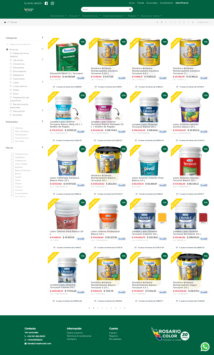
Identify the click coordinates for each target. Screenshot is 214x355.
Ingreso (113, 333)
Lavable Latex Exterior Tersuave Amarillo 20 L (145, 232)
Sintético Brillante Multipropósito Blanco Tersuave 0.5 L (144, 285)
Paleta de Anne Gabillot (19, 55)
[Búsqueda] (130, 9)
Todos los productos (18, 44)
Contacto (72, 339)
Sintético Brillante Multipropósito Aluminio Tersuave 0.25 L (104, 71)
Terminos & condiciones (79, 336)
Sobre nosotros (75, 333)
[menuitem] (132, 3)
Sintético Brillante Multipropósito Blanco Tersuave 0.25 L (103, 285)
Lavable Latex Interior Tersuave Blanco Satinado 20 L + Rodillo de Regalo (107, 124)
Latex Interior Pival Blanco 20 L (66, 232)
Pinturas (14, 49)
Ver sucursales (31, 332)
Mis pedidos (115, 339)
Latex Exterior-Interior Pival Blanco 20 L (148, 179)
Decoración (19, 111)
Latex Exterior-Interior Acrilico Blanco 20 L (186, 125)
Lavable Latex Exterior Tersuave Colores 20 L (62, 286)
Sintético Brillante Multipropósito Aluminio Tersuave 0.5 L (145, 71)
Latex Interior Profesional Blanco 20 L (105, 232)
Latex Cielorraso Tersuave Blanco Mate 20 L (64, 179)
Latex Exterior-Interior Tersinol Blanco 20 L (186, 179)
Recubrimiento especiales (19, 106)
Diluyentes (18, 67)
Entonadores (19, 71)
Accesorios (19, 64)
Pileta (16, 90)
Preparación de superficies (19, 99)
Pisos (15, 94)
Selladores (18, 75)
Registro (113, 336)
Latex (16, 82)
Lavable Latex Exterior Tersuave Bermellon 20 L (187, 232)
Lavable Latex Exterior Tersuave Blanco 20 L (144, 125)
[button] (204, 22)
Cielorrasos (19, 79)
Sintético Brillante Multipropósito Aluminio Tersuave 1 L (186, 71)
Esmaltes (17, 115)
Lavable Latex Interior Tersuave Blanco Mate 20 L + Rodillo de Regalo (66, 124)
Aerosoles (18, 60)
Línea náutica (20, 86)
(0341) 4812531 (33, 3)
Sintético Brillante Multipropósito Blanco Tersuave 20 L (103, 178)
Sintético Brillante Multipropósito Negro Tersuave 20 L (185, 285)
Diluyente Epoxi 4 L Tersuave (66, 73)
